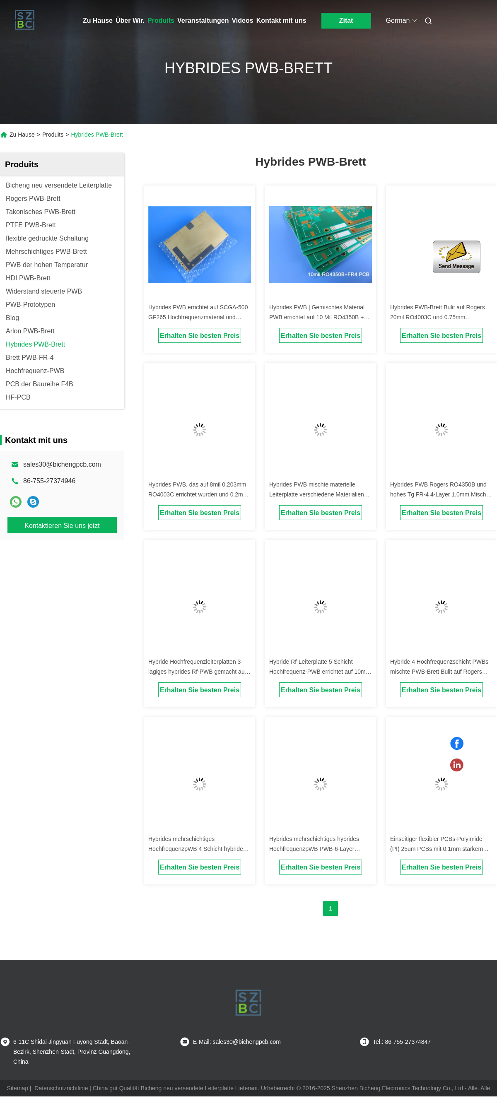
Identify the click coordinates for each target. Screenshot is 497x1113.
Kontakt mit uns (281, 20)
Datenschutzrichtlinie (61, 1088)
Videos (242, 20)
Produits (160, 20)
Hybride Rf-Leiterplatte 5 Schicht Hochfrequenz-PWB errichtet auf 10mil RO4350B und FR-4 (318, 671)
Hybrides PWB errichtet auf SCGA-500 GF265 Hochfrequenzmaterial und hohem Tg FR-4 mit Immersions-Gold (198, 317)
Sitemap (17, 1088)
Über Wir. (130, 20)
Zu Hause (98, 20)
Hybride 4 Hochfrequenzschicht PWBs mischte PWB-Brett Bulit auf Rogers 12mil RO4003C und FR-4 (439, 671)
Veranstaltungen (203, 20)
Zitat (346, 20)
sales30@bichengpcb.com (62, 464)
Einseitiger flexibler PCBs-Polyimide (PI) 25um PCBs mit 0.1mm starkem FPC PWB (436, 849)
